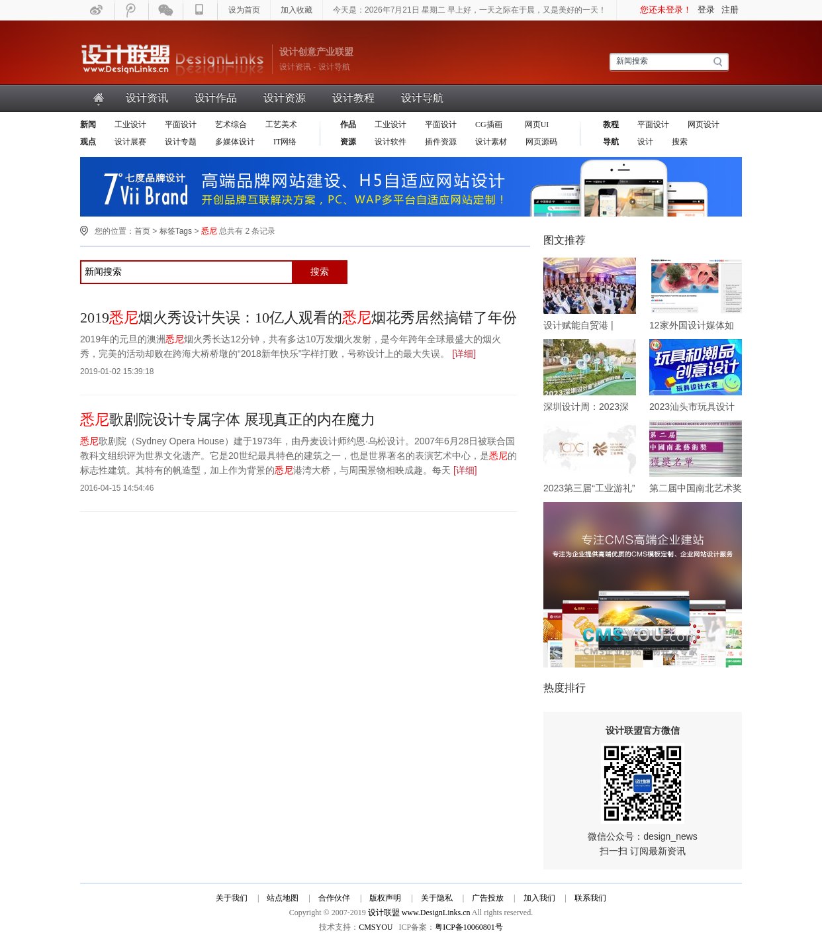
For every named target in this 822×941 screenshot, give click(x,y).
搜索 (680, 141)
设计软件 (390, 141)
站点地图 (282, 898)
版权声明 (385, 898)
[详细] (464, 353)
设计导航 (422, 97)
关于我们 (232, 898)
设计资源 (284, 97)
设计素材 (491, 141)
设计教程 (353, 97)
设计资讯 (147, 97)
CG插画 (489, 124)
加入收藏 (296, 10)
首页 (99, 97)
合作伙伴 (334, 898)
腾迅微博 (131, 10)
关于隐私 (437, 898)
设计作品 (216, 97)
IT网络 (285, 141)
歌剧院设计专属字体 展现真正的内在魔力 (227, 419)
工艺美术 (281, 124)
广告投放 (488, 898)
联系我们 (590, 898)
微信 (166, 10)
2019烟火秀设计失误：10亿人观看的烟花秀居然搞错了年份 (298, 317)
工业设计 (130, 124)
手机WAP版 (200, 10)
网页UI (536, 124)
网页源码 (541, 141)
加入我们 (539, 898)
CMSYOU (375, 927)
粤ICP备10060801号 (469, 927)
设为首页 (244, 10)
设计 (645, 141)
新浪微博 (97, 10)
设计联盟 (172, 59)
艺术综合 (231, 124)
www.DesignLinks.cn (436, 912)
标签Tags (176, 231)
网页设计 (703, 124)
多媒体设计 (235, 141)
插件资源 (441, 141)
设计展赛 (130, 141)
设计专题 (181, 141)
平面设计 (181, 124)
